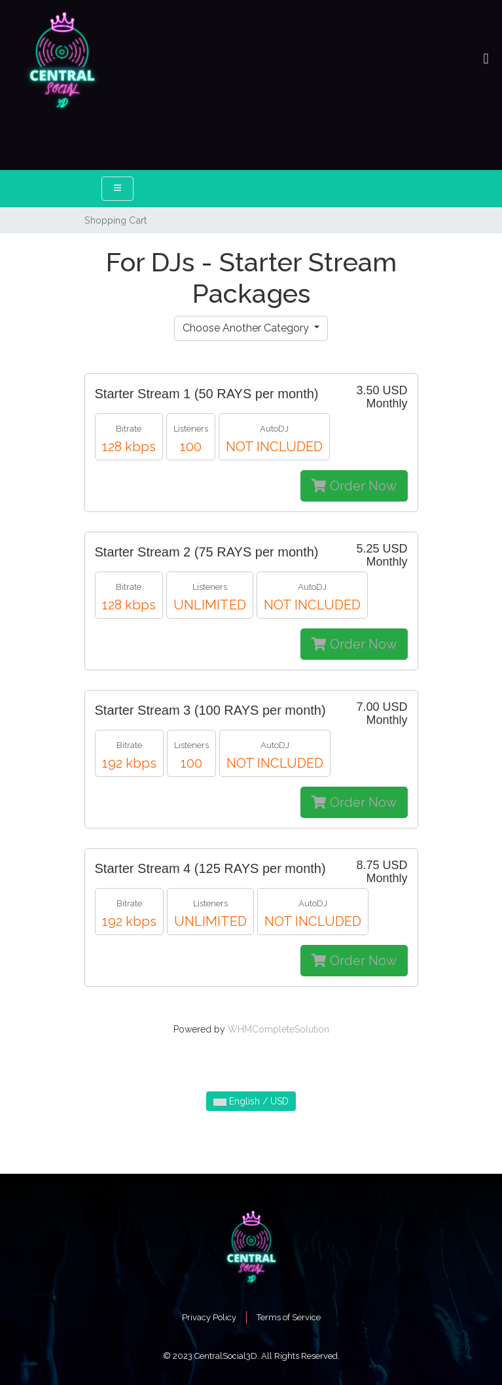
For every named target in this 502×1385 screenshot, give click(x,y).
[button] (486, 59)
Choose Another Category (247, 328)
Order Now (354, 486)
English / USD (251, 1101)
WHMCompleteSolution (278, 1029)
